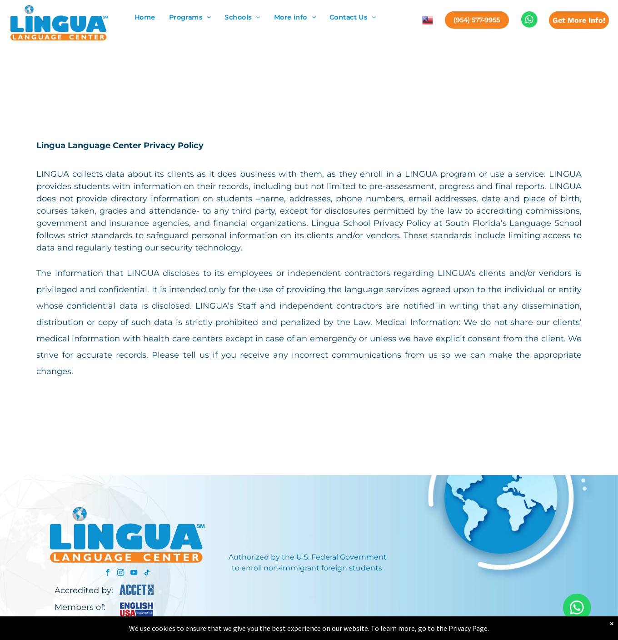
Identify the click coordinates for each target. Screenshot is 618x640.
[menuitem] (145, 17)
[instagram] (120, 573)
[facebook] (107, 573)
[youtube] (134, 573)
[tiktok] (147, 573)
